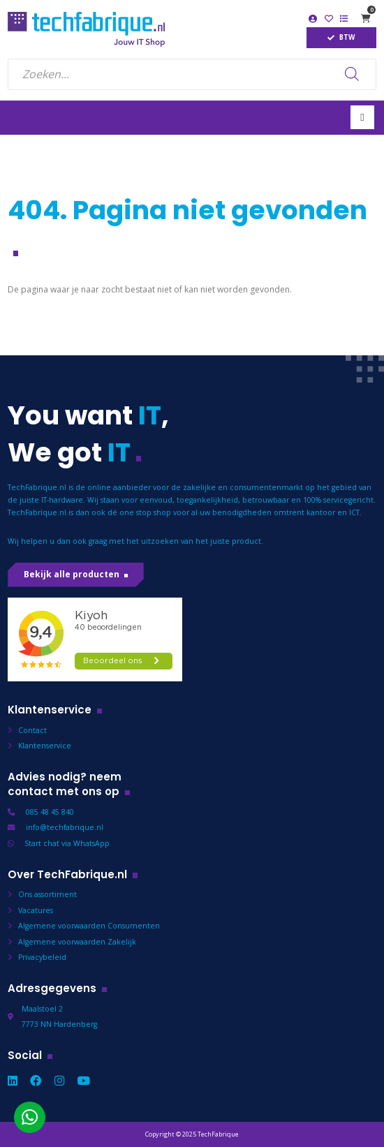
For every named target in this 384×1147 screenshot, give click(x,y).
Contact (32, 730)
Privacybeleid (42, 957)
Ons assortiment (47, 894)
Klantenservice (44, 745)
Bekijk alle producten (71, 574)
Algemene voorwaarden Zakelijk (77, 942)
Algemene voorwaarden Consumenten (89, 926)
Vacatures (35, 910)
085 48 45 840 (50, 812)
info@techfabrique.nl (64, 827)
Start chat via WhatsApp (67, 843)
